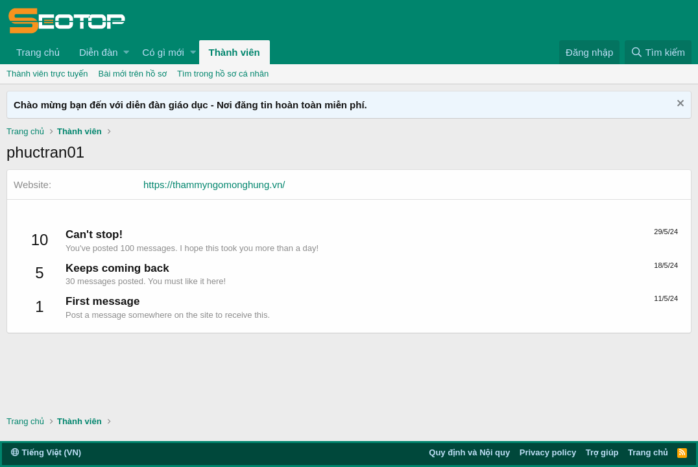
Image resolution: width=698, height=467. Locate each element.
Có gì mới (163, 52)
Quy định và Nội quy (469, 452)
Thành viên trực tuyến (47, 73)
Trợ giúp (602, 452)
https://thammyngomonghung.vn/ (214, 184)
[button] (126, 52)
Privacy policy (548, 452)
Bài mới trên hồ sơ (133, 73)
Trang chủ (38, 52)
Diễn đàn (98, 52)
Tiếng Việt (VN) (46, 452)
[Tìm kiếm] (658, 52)
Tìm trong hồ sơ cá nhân (223, 73)
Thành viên (234, 52)
